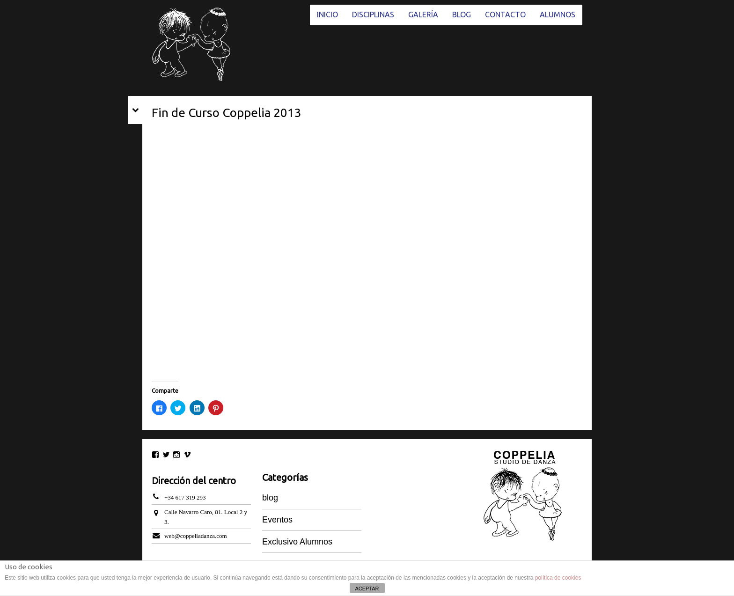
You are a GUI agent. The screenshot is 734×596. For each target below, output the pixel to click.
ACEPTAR (367, 588)
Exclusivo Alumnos (297, 541)
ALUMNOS (557, 14)
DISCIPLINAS (373, 14)
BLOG (461, 14)
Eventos (277, 519)
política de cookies (558, 577)
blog (270, 497)
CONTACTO (505, 14)
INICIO (327, 14)
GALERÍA (423, 14)
